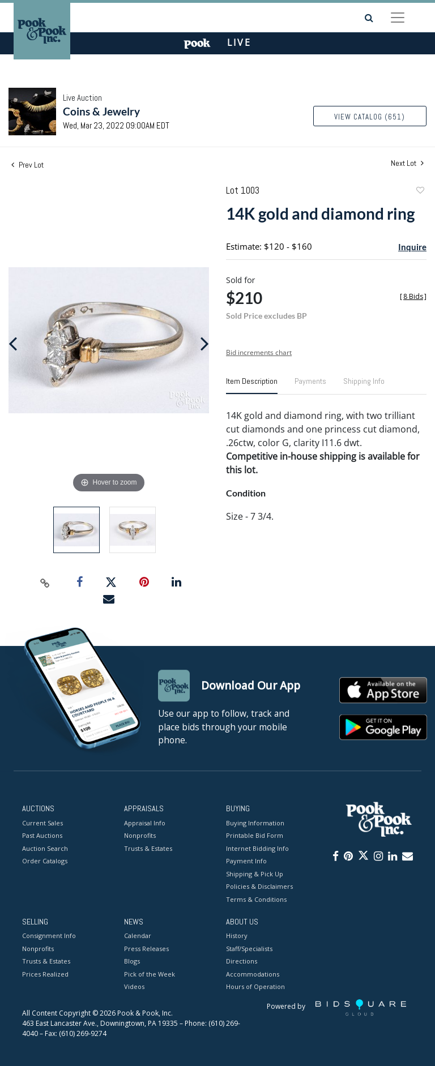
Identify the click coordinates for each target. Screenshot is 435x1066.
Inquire (412, 247)
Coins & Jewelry (101, 111)
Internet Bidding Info (257, 848)
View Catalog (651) (369, 117)
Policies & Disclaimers (259, 886)
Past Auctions (42, 835)
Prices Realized (45, 974)
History (237, 936)
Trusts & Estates (148, 848)
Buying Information (255, 823)
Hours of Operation (255, 987)
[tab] (252, 385)
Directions (241, 961)
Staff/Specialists (249, 948)
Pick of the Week (149, 974)
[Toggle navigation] (397, 17)
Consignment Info (49, 936)
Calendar (137, 936)
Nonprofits (140, 835)
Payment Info (246, 861)
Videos (134, 987)
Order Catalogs (44, 861)
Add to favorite (420, 191)
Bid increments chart (259, 352)
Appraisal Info (144, 823)
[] (413, 296)
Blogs (132, 961)
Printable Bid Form (254, 835)
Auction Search (45, 848)
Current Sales (42, 823)
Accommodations (252, 974)
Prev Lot (27, 165)
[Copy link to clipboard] (45, 582)
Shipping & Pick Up (254, 874)
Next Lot (407, 163)
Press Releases (146, 948)
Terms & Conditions (256, 899)
